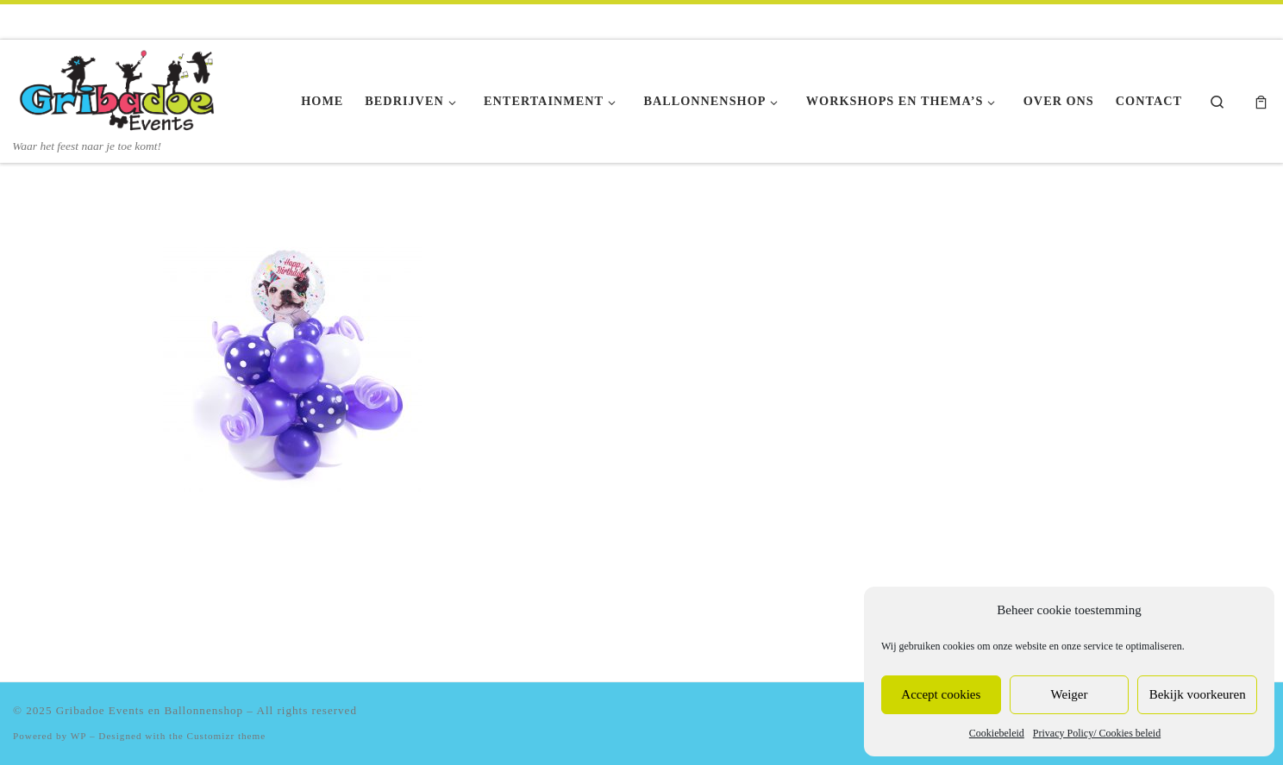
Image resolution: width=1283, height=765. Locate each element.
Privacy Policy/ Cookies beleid (1097, 733)
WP (78, 736)
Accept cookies (940, 694)
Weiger (1069, 694)
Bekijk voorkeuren (1197, 694)
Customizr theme (226, 736)
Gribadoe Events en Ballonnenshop (149, 710)
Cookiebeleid (996, 733)
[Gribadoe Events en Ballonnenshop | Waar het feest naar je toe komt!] (120, 89)
